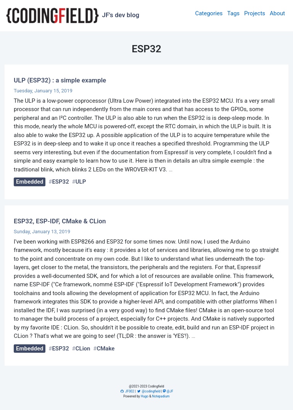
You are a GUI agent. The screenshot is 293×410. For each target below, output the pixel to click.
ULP (81, 181)
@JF (168, 391)
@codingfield (149, 391)
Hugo (144, 396)
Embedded (29, 181)
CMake (105, 348)
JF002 (127, 391)
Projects (254, 13)
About (277, 13)
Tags (233, 13)
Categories (208, 13)
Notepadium (161, 396)
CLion (83, 348)
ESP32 (60, 181)
